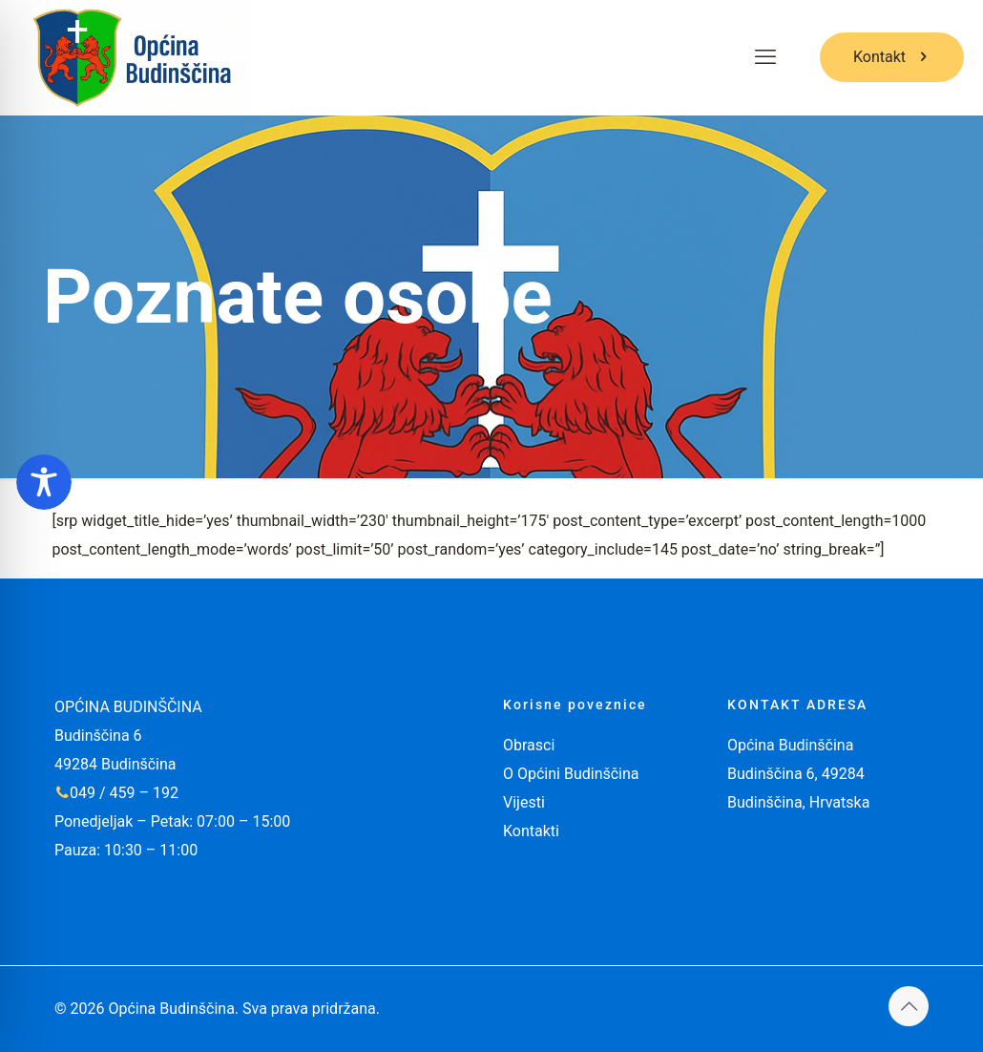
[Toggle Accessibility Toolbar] (43, 482)
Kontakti (531, 831)
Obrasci (528, 745)
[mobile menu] (765, 57)
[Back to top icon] (909, 1006)
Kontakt (892, 57)
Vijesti (524, 802)
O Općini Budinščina (571, 774)
